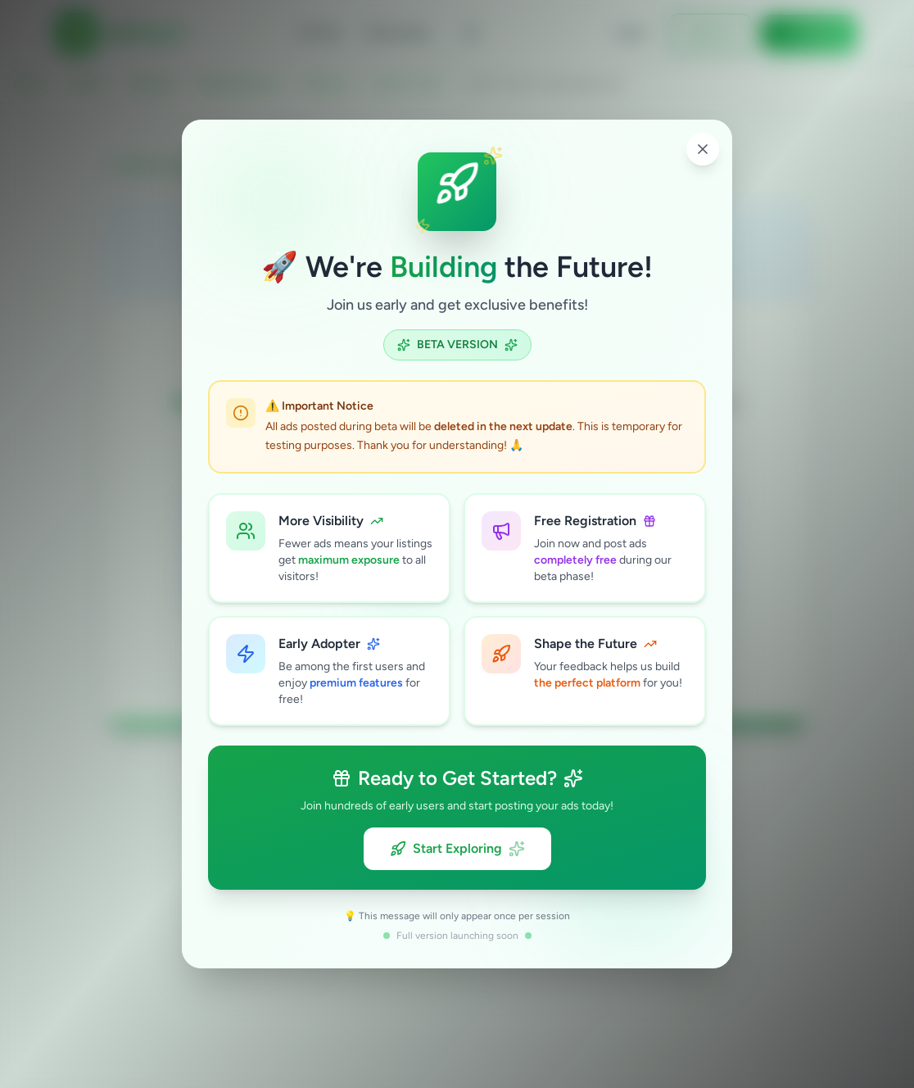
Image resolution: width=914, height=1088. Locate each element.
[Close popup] (702, 149)
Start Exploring (457, 849)
